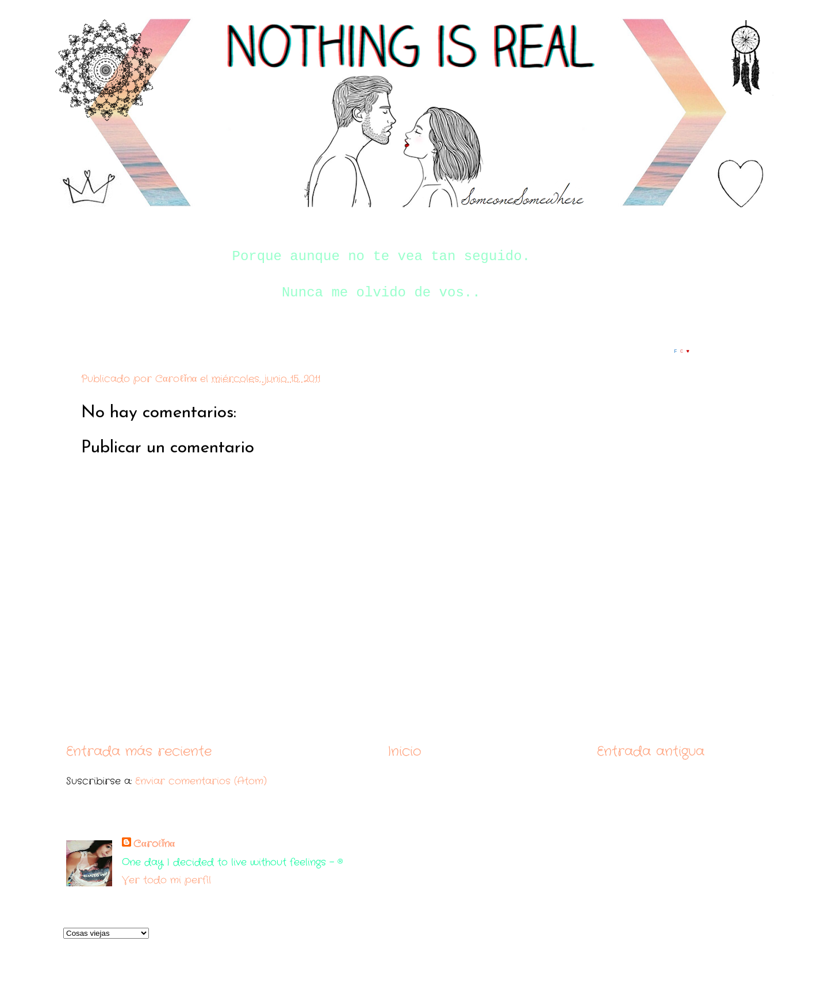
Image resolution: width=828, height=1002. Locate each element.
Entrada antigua (650, 751)
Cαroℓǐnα (154, 844)
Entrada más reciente (139, 751)
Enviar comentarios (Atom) (201, 781)
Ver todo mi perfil (166, 880)
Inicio (404, 751)
